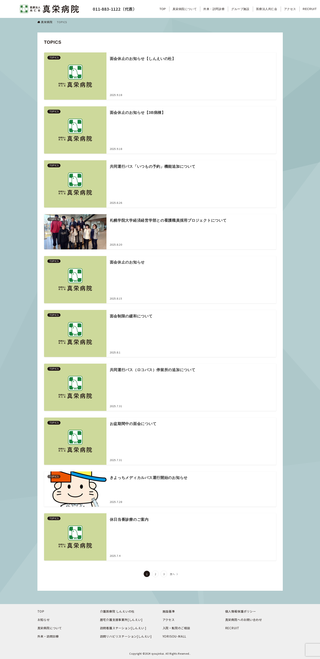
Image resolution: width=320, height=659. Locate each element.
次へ (172, 574)
